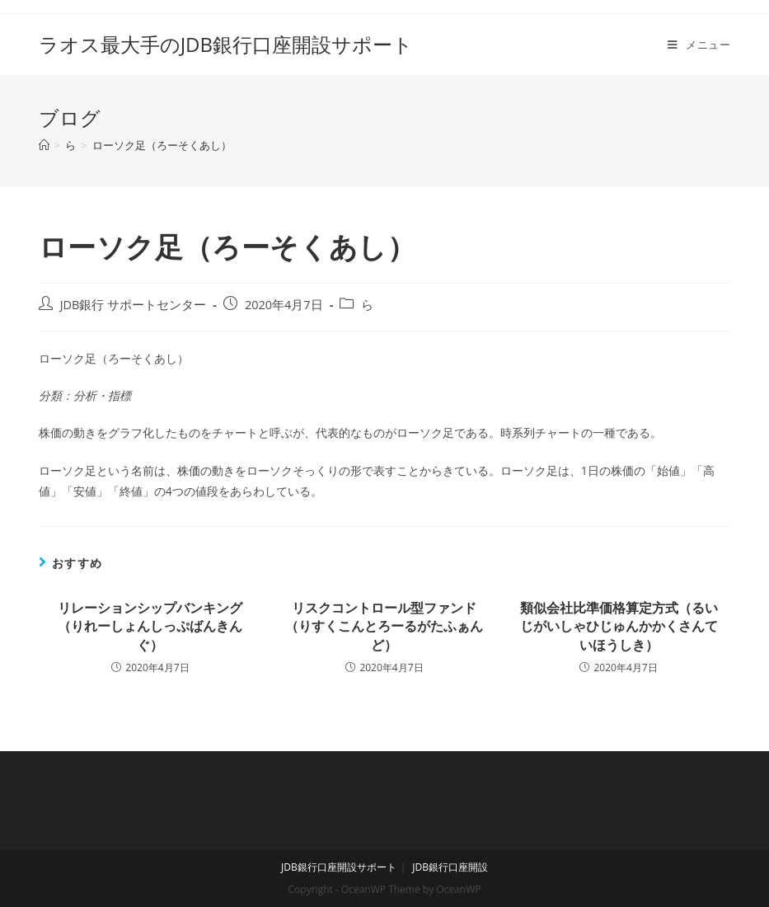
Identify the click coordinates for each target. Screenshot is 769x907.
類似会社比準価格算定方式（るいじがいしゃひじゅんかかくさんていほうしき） (619, 626)
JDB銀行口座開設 (450, 867)
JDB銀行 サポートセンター (133, 305)
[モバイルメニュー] (699, 44)
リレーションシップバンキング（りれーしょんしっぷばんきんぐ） (150, 626)
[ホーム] (44, 145)
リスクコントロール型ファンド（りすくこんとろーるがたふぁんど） (384, 626)
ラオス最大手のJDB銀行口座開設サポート (226, 44)
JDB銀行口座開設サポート (338, 867)
